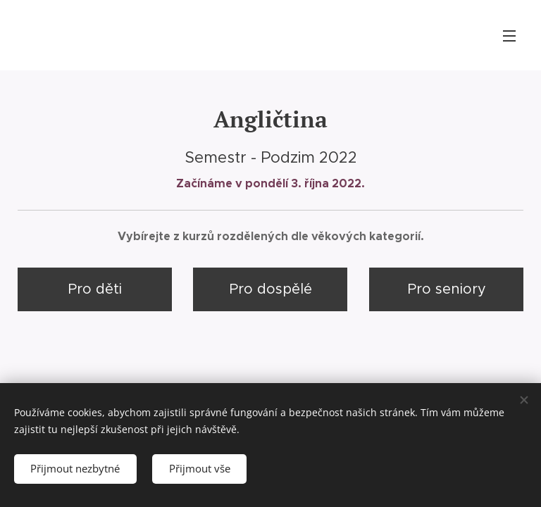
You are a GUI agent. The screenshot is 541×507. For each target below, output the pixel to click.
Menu (509, 36)
